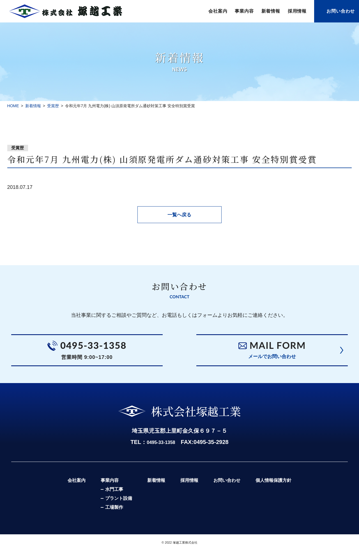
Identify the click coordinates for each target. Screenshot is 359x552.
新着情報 (270, 11)
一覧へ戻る (179, 214)
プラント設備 (113, 500)
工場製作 (109, 509)
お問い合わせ (340, 11)
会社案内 (217, 11)
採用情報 (297, 11)
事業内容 (244, 11)
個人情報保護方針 (278, 482)
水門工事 (109, 491)
